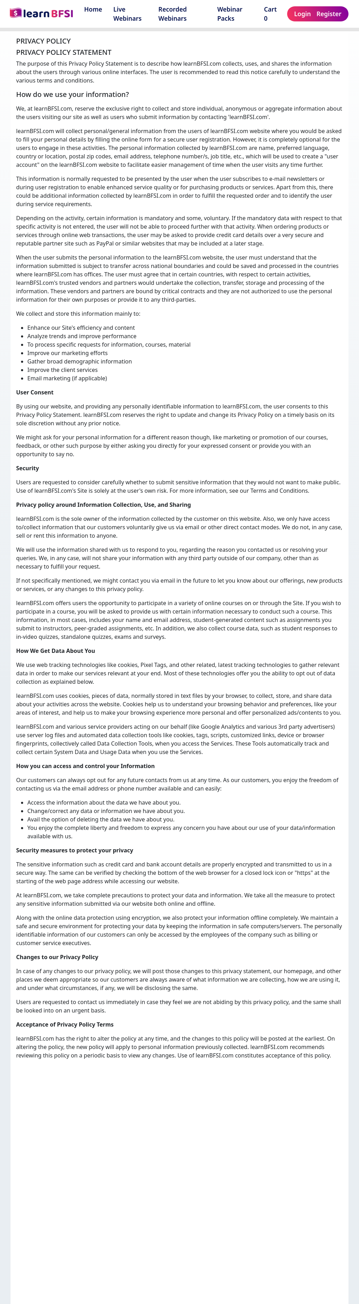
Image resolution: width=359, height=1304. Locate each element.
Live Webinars (127, 13)
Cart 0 (270, 13)
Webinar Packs (230, 13)
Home (93, 9)
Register (329, 13)
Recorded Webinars (172, 13)
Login (302, 13)
